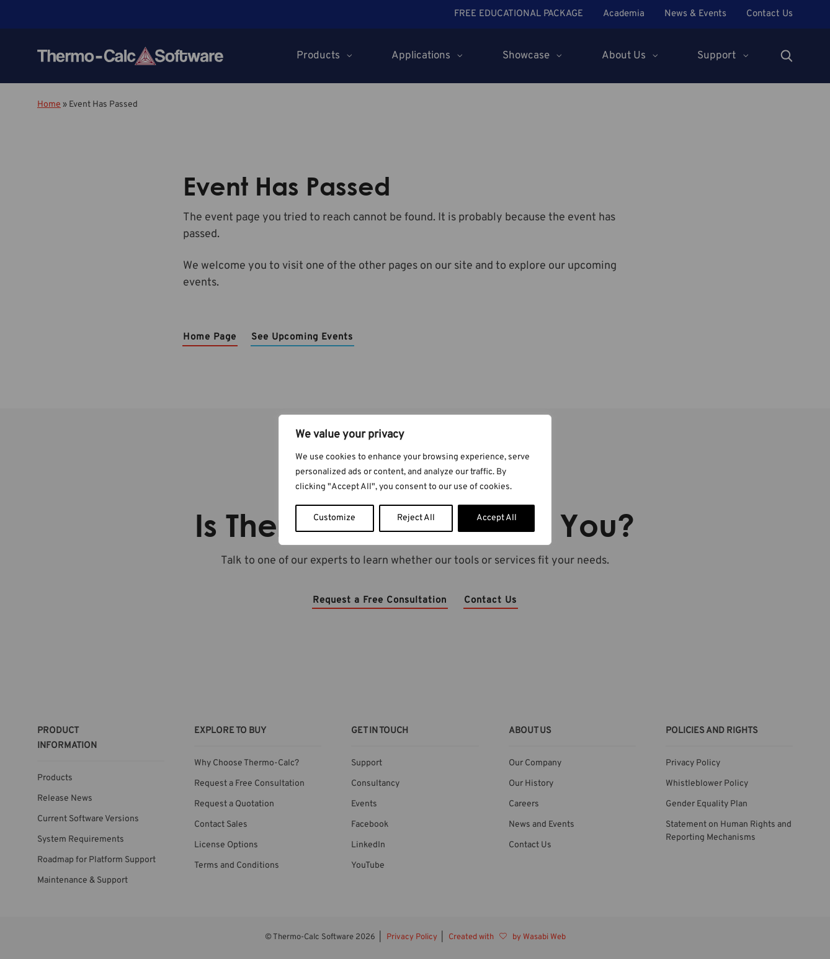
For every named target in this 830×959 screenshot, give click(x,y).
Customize (334, 518)
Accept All (496, 518)
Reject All (416, 518)
